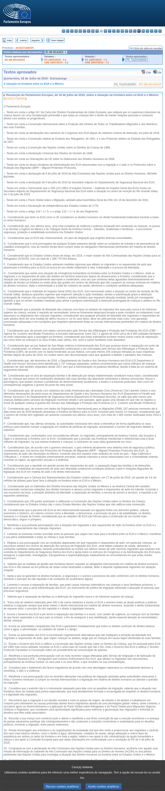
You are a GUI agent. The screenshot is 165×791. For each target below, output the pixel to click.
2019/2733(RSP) (24, 48)
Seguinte (35, 40)
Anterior (23, 40)
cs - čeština (72, 31)
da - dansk (76, 31)
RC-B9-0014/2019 (15, 59)
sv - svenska (160, 31)
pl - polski (135, 31)
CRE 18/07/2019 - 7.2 (97, 62)
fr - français (97, 31)
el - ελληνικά (88, 31)
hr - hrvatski (105, 31)
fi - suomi (155, 31)
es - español (67, 31)
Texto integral (57, 40)
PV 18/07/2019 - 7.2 (96, 59)
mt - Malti (126, 31)
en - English (93, 31)
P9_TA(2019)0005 (137, 59)
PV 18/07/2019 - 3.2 (55, 59)
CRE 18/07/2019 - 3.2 (56, 62)
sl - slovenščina (151, 31)
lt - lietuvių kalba (118, 31)
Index (9, 40)
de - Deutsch (80, 31)
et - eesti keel (84, 31)
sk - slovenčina (147, 31)
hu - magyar (122, 31)
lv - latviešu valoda (114, 31)
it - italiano (109, 31)
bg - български (63, 31)
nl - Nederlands (130, 31)
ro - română (143, 31)
